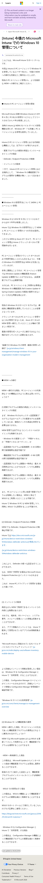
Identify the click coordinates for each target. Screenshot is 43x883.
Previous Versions (20, 870)
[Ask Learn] (35, 31)
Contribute (5, 873)
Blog (30, 870)
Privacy (14, 873)
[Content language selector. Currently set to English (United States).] (12, 859)
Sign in (38, 3)
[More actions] (39, 31)
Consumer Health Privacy (11, 876)
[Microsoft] (21, 3)
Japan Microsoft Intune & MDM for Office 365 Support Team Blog (18, 31)
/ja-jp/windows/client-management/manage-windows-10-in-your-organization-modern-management (19, 351)
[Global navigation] (2, 3)
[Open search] (33, 3)
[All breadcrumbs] (4, 31)
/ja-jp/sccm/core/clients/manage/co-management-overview (21, 703)
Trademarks (6, 880)
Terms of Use (28, 876)
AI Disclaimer (6, 870)
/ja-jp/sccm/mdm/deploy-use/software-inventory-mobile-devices (20, 650)
